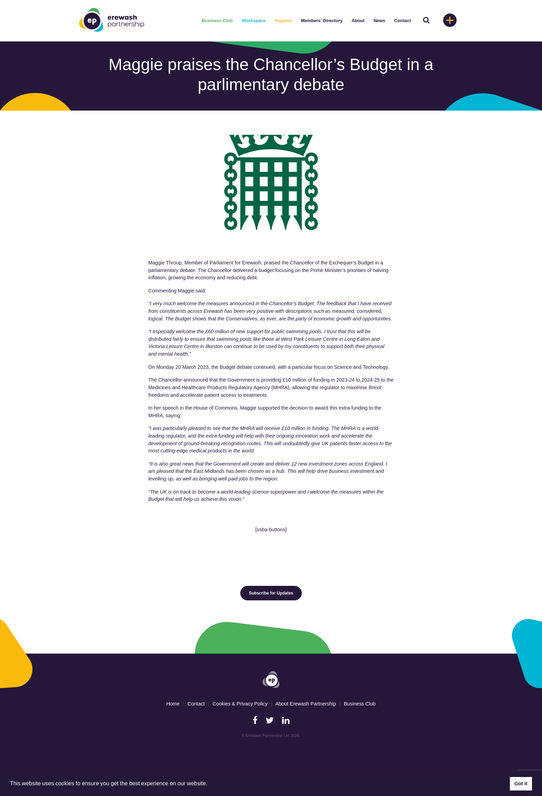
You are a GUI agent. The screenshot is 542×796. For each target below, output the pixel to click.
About (358, 20)
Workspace (253, 20)
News (379, 20)
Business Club (217, 20)
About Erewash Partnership (305, 703)
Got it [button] (520, 783)
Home (172, 703)
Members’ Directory (322, 20)
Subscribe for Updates (271, 593)
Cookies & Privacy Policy (240, 703)
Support (283, 20)
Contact (402, 20)
